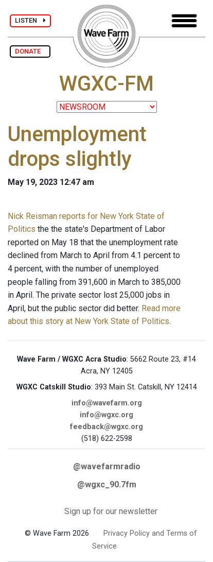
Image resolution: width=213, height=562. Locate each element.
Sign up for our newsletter (110, 511)
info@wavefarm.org (107, 403)
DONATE (30, 51)
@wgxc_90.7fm (106, 484)
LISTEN (30, 20)
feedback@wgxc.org (106, 426)
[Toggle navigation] (184, 21)
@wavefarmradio (106, 466)
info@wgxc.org (106, 415)
